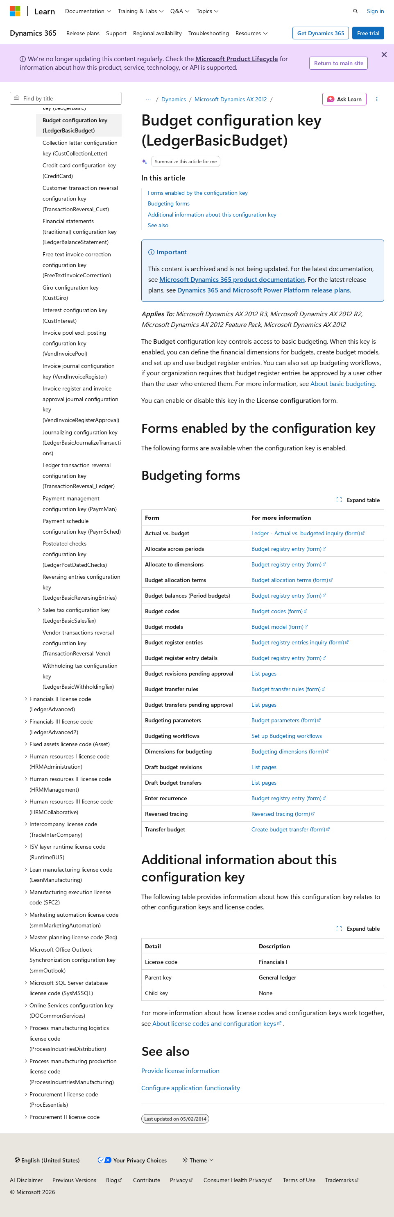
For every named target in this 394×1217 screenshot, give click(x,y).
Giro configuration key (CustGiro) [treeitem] (71, 292)
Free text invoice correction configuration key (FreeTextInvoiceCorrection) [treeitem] (77, 264)
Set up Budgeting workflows (286, 736)
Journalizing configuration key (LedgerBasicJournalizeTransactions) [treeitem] (82, 442)
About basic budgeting (342, 383)
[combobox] (66, 98)
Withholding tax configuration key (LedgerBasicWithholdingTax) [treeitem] (80, 676)
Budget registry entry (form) (286, 549)
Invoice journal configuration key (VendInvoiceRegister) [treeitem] (79, 371)
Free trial (368, 33)
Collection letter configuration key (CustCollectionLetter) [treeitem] (80, 148)
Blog (111, 1180)
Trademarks (339, 1180)
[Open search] (355, 11)
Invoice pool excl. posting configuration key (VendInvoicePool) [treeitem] (74, 343)
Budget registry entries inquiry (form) (297, 642)
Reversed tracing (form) (280, 813)
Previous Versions (74, 1180)
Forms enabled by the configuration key (198, 192)
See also (158, 225)
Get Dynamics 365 (320, 33)
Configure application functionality (190, 1087)
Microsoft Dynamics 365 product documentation (232, 279)
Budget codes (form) (277, 611)
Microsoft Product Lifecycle (236, 58)
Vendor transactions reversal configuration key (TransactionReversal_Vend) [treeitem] (78, 642)
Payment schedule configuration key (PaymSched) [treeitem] (82, 526)
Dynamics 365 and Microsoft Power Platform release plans (263, 289)
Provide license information (180, 1070)
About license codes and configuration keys (214, 1023)
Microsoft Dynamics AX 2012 (231, 99)
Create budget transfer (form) (288, 829)
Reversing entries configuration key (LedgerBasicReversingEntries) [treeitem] (81, 587)
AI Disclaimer (26, 1180)
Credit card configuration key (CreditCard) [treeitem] (79, 170)
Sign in (375, 11)
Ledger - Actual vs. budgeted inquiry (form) (305, 533)
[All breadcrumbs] (148, 99)
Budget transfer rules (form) (286, 689)
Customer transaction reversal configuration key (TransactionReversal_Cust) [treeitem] (80, 198)
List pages (263, 673)
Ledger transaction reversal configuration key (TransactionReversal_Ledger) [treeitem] (79, 475)
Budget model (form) (277, 626)
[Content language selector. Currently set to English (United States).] (47, 1160)
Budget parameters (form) (283, 720)
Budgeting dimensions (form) (287, 751)
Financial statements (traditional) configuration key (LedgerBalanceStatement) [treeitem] (80, 231)
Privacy (179, 1180)
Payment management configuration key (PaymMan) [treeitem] (80, 503)
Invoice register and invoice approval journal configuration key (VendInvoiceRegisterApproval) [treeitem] (81, 404)
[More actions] (377, 99)
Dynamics (173, 99)
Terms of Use (299, 1180)
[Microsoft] (15, 11)
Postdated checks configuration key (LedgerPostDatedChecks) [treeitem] (75, 553)
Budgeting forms (169, 203)
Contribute (146, 1180)
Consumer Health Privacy (235, 1180)
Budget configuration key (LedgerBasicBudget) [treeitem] (75, 125)
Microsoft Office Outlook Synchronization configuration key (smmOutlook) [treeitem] (72, 959)
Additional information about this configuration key (212, 214)
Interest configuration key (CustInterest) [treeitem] (75, 315)
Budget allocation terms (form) (289, 580)
